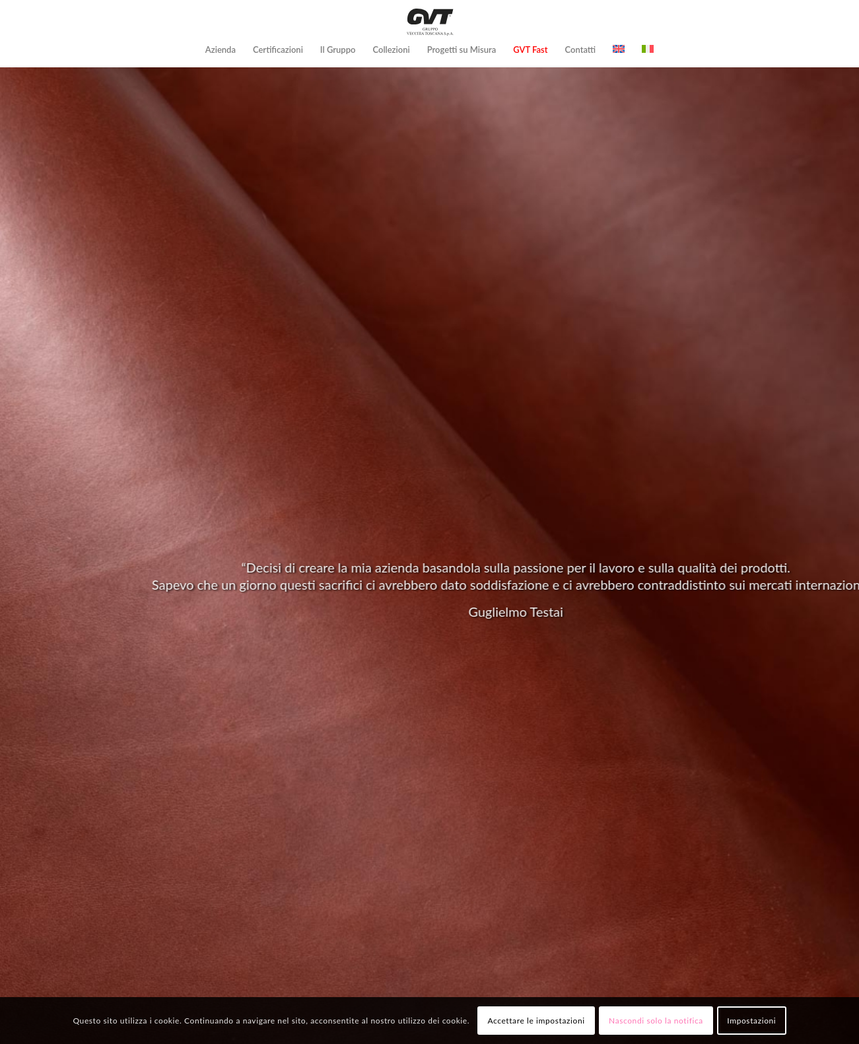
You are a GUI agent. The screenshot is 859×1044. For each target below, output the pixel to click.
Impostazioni (751, 1021)
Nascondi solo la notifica (656, 1021)
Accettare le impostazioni (535, 1021)
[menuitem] (220, 49)
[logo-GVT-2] (429, 21)
